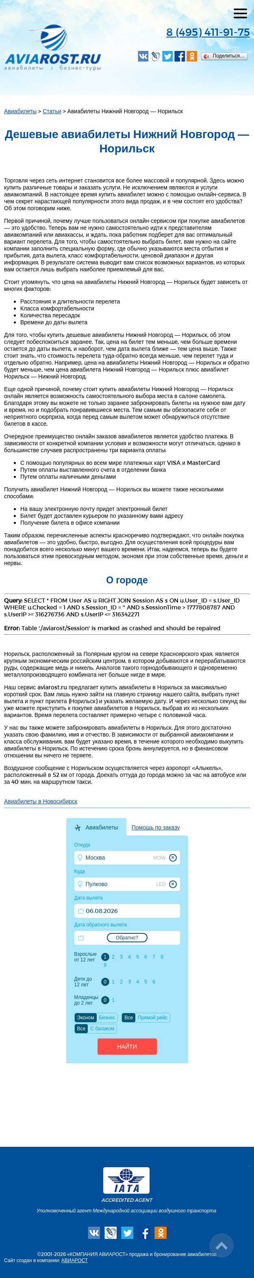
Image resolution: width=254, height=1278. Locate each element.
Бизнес (107, 1018)
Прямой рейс (152, 1018)
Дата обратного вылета (100, 925)
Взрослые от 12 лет (85, 957)
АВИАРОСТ (74, 1260)
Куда (79, 871)
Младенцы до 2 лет (86, 1000)
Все (128, 1018)
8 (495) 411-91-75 (208, 31)
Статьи (52, 111)
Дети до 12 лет (83, 982)
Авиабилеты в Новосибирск (40, 801)
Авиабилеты (20, 111)
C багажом (102, 1029)
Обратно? (127, 938)
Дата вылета (88, 898)
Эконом (85, 1018)
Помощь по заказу (156, 827)
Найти (127, 1046)
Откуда (82, 845)
